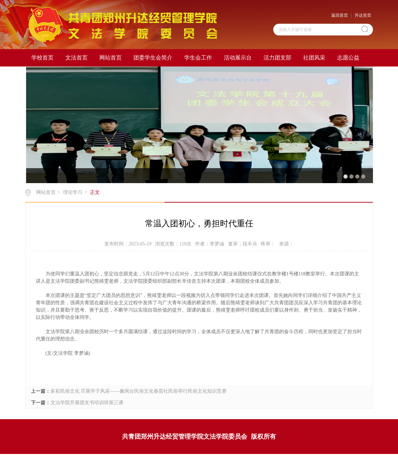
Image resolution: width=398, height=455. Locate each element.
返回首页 (339, 15)
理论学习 (72, 192)
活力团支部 (277, 58)
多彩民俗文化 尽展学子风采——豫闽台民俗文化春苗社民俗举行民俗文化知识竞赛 (138, 391)
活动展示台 (238, 58)
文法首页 (76, 58)
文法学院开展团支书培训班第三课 (86, 402)
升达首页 (363, 15)
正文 (95, 192)
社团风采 (314, 58)
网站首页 (110, 58)
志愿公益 (348, 58)
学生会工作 (198, 58)
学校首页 (42, 58)
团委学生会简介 (152, 58)
